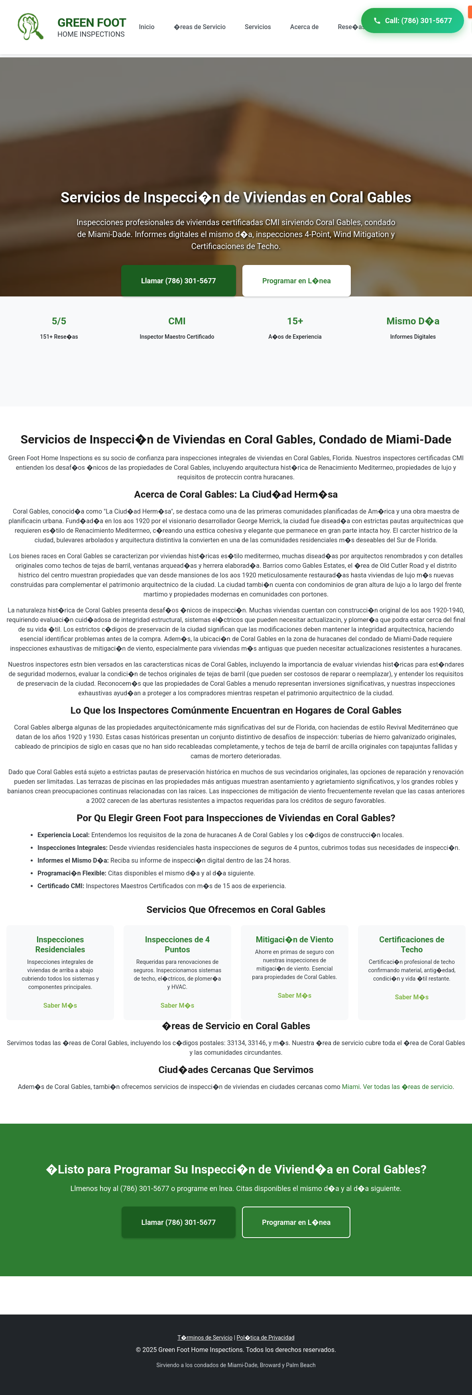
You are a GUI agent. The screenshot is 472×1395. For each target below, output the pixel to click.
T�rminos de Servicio (204, 1337)
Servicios (258, 27)
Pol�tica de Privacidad (266, 1337)
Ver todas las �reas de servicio (408, 1087)
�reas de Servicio (200, 27)
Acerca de (304, 27)
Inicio (147, 27)
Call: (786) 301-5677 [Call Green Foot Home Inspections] (412, 20)
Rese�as (351, 27)
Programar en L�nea (296, 281)
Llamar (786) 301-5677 (178, 281)
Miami (351, 1087)
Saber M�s (60, 1005)
